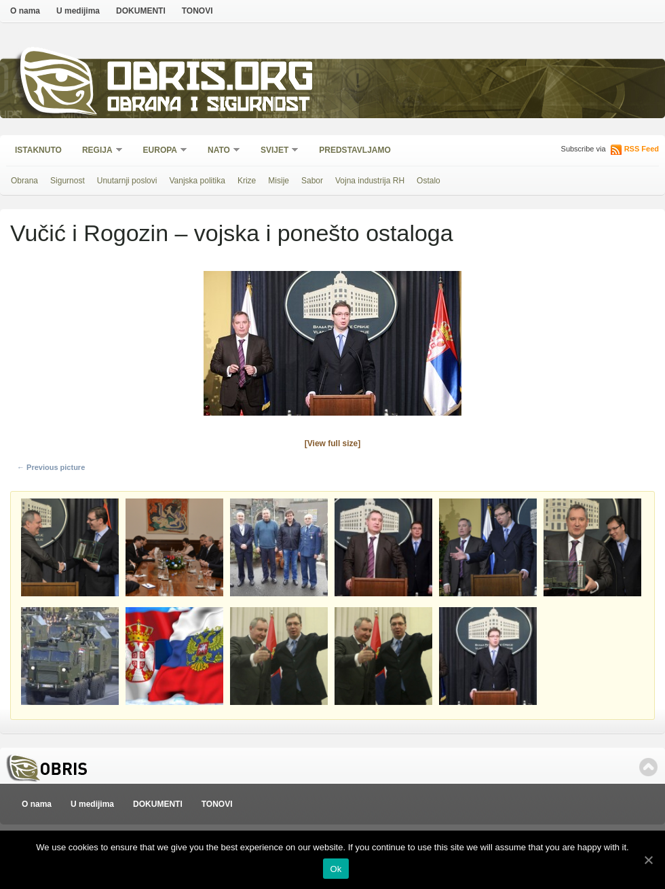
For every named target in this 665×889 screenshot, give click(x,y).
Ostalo (428, 180)
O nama (25, 11)
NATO (219, 151)
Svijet (275, 151)
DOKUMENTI (141, 11)
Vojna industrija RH (369, 180)
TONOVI (197, 11)
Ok (335, 869)
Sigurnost (67, 180)
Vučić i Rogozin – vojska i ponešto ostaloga (231, 233)
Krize (247, 180)
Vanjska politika (197, 180)
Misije (278, 180)
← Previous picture (51, 467)
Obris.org (210, 80)
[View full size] (332, 443)
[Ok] (648, 860)
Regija (98, 151)
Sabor (312, 180)
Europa (160, 151)
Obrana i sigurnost (208, 106)
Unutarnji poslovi (127, 180)
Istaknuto (38, 150)
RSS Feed (641, 149)
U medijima (78, 11)
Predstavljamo (355, 150)
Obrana (24, 180)
